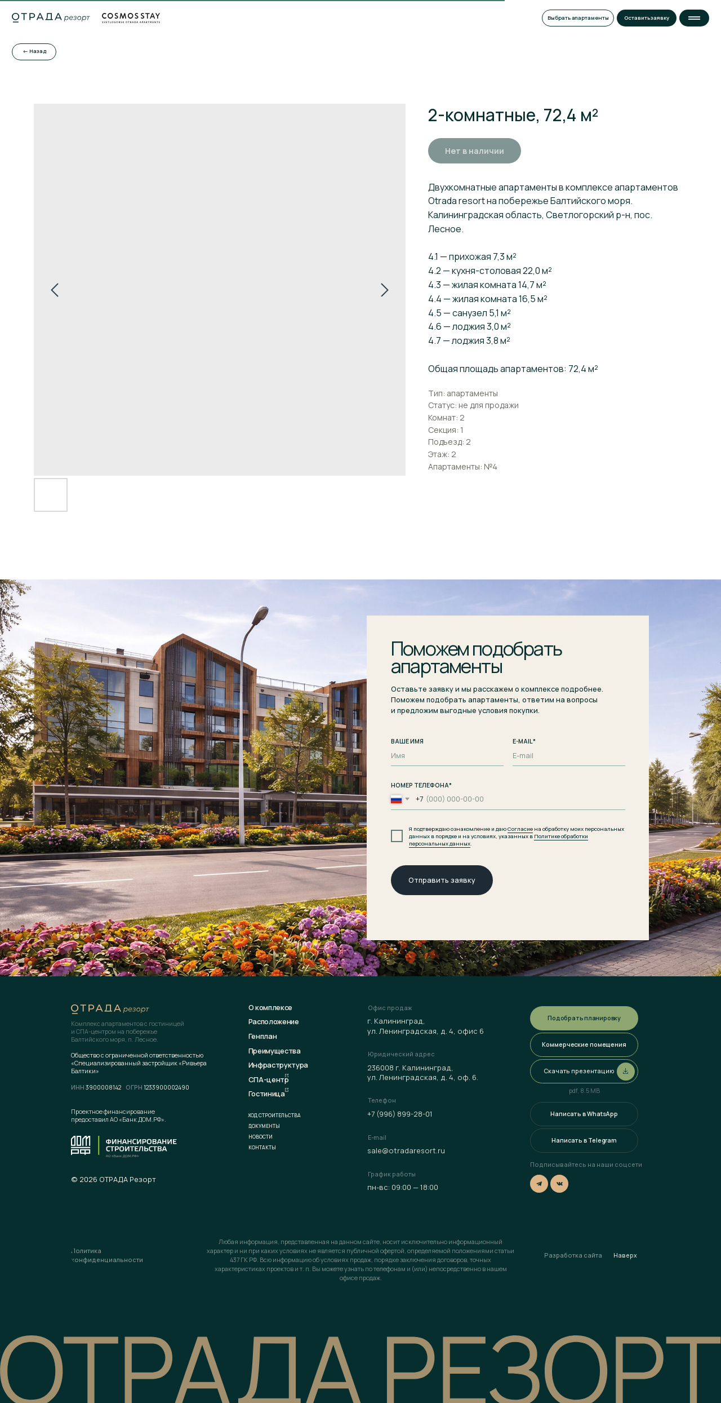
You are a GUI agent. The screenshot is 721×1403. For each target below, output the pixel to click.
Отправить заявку (441, 880)
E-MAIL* (524, 741)
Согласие (520, 829)
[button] (694, 18)
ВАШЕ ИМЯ (407, 741)
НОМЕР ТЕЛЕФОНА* (421, 785)
